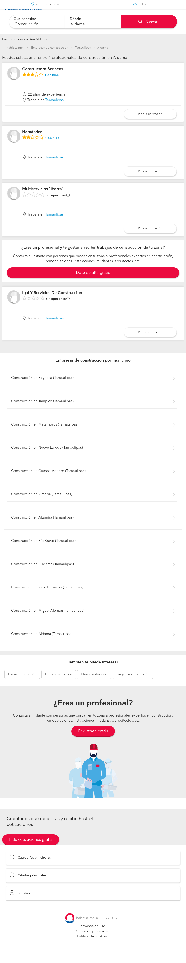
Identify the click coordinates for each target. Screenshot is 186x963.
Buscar (147, 22)
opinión (51, 86)
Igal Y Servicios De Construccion (52, 304)
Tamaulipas (83, 47)
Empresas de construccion (49, 47)
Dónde (75, 19)
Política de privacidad (92, 942)
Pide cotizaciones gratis (30, 851)
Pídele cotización (150, 125)
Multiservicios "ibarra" (43, 200)
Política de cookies (92, 947)
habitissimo (15, 47)
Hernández (32, 143)
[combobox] (37, 21)
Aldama (102, 47)
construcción (22, 685)
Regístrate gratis (93, 742)
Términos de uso (92, 937)
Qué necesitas (25, 19)
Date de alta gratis (93, 284)
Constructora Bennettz (43, 80)
